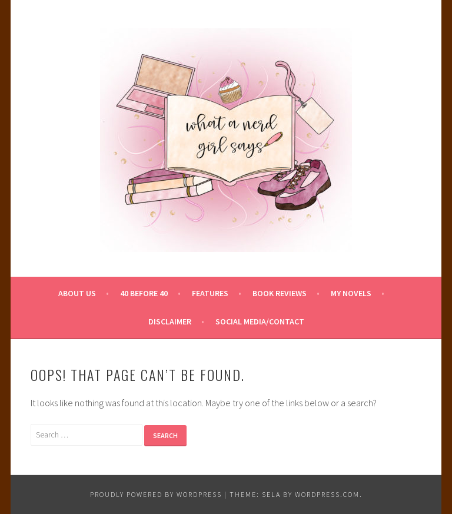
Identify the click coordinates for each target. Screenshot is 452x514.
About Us (77, 293)
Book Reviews (279, 293)
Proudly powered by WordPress (156, 494)
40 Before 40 (144, 293)
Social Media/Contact (259, 321)
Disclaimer (169, 321)
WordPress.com (327, 494)
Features (210, 293)
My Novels (351, 293)
